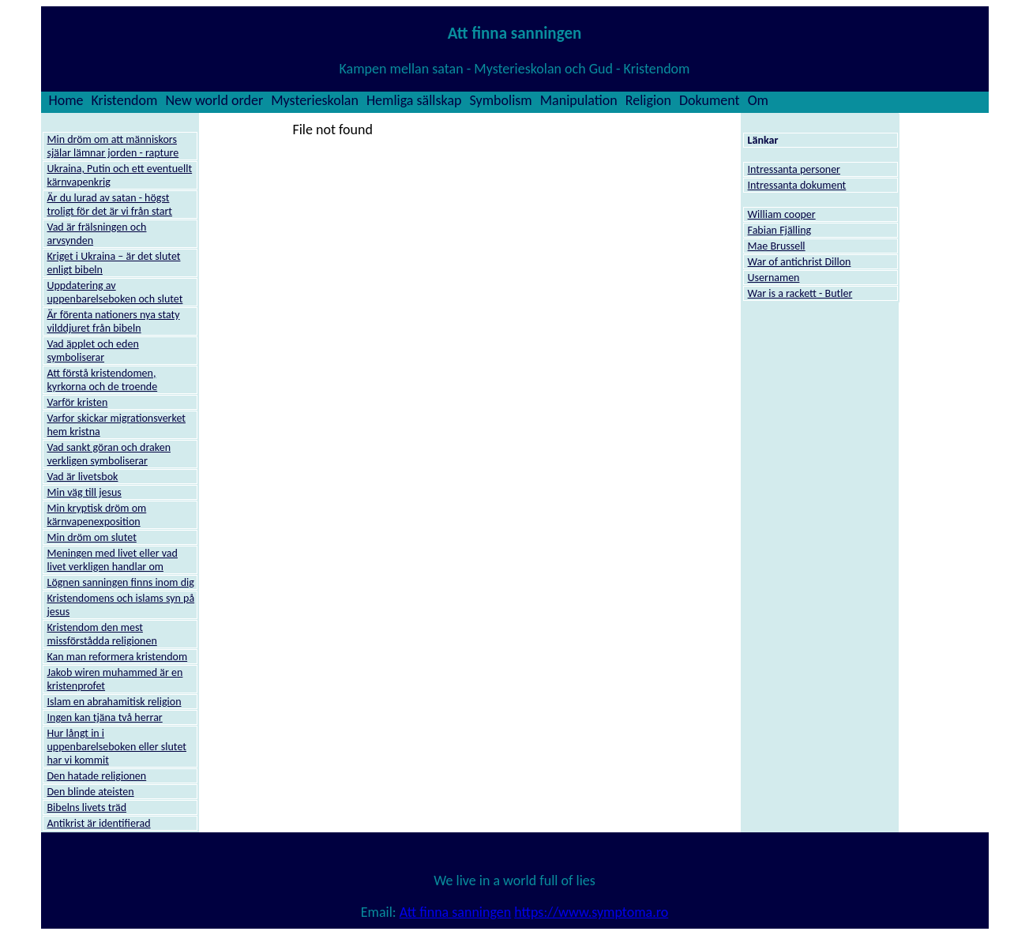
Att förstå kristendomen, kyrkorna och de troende (102, 379)
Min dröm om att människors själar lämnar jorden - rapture (113, 146)
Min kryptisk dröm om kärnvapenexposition (97, 514)
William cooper (782, 214)
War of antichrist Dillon (799, 261)
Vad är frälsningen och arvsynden (97, 233)
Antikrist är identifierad (99, 823)
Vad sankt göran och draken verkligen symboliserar (109, 454)
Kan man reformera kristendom (117, 656)
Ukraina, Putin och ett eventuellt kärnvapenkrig (120, 175)
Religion (648, 100)
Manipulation (579, 100)
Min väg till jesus (84, 492)
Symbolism (500, 100)
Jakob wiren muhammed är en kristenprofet (115, 679)
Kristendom (125, 100)
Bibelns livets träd (87, 807)
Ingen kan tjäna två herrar (105, 717)
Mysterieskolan (315, 100)
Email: (380, 912)
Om (758, 100)
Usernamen (774, 277)
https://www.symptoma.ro (591, 912)
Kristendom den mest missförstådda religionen (102, 634)
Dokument (709, 100)
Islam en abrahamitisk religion (114, 701)
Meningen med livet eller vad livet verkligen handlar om (112, 559)
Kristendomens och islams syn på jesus (121, 604)
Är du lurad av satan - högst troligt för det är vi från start (110, 204)
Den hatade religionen (97, 776)
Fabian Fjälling (780, 230)
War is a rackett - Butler (800, 293)
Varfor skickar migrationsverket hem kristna (116, 424)
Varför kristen (77, 402)
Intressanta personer (794, 169)
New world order (214, 100)
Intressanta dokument (797, 185)
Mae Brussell (777, 246)
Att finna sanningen (455, 912)
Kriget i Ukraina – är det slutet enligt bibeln (114, 263)
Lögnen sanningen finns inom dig (120, 582)
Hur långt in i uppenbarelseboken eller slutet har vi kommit (116, 747)
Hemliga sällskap (414, 100)
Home (66, 100)
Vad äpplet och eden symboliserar (93, 350)
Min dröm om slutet (92, 537)
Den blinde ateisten (90, 791)
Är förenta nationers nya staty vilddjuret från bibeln (113, 321)
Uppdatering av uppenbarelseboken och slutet (115, 292)
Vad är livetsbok (82, 476)
